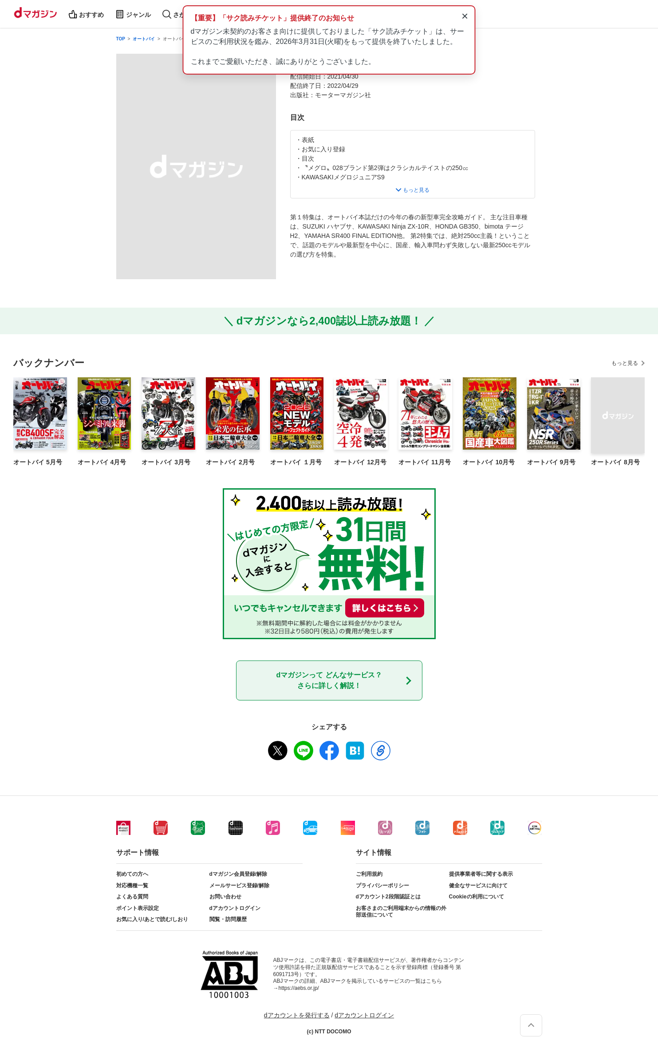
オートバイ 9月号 (551, 462)
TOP (120, 38)
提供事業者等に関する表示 (481, 874)
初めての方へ (132, 874)
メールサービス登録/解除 (239, 885)
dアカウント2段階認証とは (388, 897)
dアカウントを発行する (297, 1015)
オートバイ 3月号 (166, 462)
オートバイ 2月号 (230, 462)
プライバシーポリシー (382, 885)
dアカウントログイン (234, 908)
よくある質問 (132, 897)
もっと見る (624, 363)
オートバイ (144, 38)
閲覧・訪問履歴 (228, 919)
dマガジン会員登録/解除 (238, 874)
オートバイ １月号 (296, 462)
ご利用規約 (369, 874)
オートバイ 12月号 (360, 462)
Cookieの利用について (476, 897)
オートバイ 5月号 (37, 462)
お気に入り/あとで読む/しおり (152, 919)
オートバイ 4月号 (102, 462)
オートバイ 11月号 (424, 462)
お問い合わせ (225, 897)
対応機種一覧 (132, 885)
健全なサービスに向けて (478, 885)
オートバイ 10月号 (489, 462)
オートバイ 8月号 (615, 462)
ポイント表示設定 (137, 908)
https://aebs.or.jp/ (299, 988)
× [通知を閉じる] (464, 16)
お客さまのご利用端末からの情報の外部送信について (401, 911)
